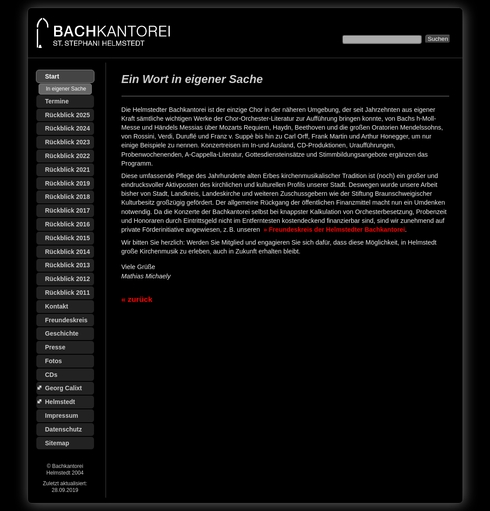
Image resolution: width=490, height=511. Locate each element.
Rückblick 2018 (67, 196)
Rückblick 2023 (67, 142)
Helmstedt (60, 401)
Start (52, 76)
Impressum (61, 415)
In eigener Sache (66, 89)
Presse (55, 347)
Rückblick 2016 (67, 224)
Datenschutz (63, 429)
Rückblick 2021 (67, 169)
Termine (57, 101)
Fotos (53, 360)
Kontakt (56, 306)
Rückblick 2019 (67, 183)
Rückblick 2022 (67, 155)
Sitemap (57, 443)
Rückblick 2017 (67, 210)
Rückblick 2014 (67, 251)
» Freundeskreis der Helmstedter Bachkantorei (333, 229)
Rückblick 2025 (67, 115)
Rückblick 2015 (67, 238)
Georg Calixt (63, 388)
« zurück (137, 299)
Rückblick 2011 (67, 292)
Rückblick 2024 (67, 128)
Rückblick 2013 (67, 265)
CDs (51, 374)
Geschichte (61, 333)
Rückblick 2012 (67, 278)
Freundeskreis (66, 320)
